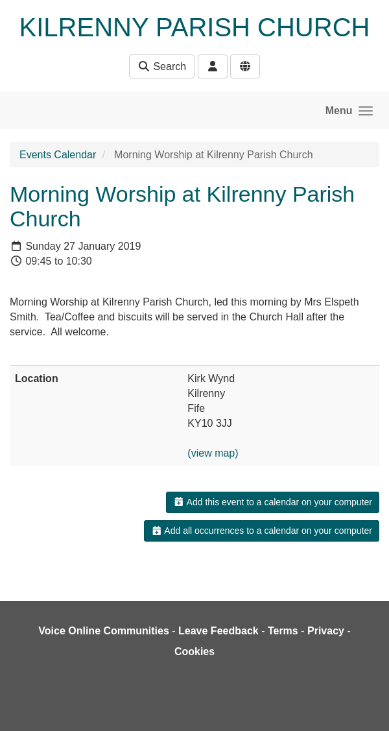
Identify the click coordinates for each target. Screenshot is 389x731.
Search (161, 66)
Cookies (194, 651)
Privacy (325, 630)
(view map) (212, 453)
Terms (283, 630)
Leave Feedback (218, 630)
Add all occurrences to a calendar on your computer (261, 530)
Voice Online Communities (103, 630)
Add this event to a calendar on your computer (272, 502)
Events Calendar (57, 154)
